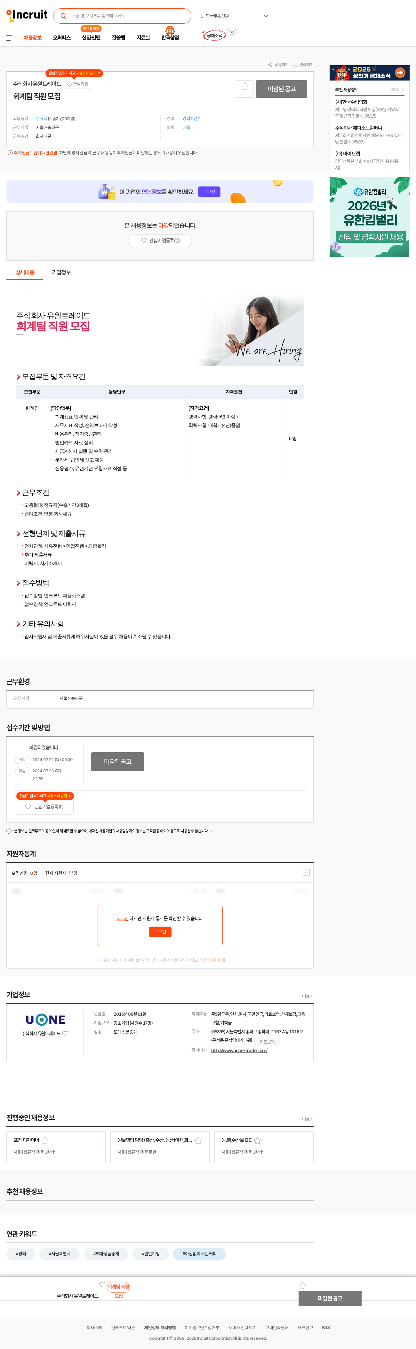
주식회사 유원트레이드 (37, 84)
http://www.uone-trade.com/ (239, 1050)
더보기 (308, 996)
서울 (63, 698)
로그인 (122, 918)
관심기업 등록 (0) (44, 807)
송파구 (77, 698)
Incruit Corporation (214, 1338)
